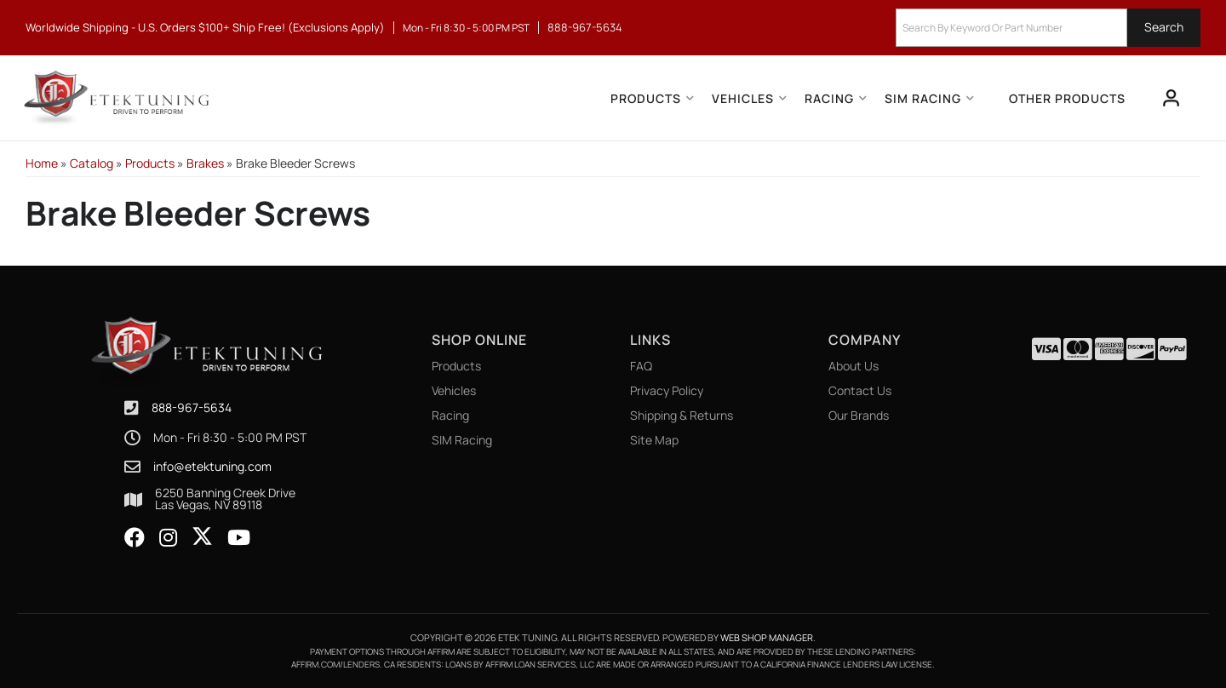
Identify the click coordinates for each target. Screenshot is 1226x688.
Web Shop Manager (766, 637)
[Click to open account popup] (1171, 98)
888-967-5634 (192, 407)
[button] (1048, 28)
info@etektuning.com (212, 467)
